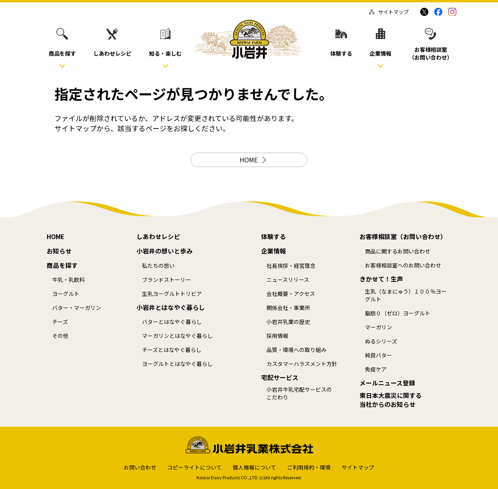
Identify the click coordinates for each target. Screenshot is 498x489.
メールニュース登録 (387, 383)
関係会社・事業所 (288, 307)
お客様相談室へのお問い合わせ (403, 265)
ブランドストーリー (166, 279)
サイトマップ (389, 12)
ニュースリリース (288, 279)
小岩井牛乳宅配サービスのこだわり (299, 393)
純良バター (378, 355)
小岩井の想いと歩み (165, 251)
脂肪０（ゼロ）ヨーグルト (397, 313)
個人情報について (254, 467)
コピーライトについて (194, 467)
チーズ (60, 321)
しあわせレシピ (158, 236)
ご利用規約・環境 (309, 467)
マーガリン (378, 327)
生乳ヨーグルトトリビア (172, 293)
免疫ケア (376, 369)
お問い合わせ (140, 467)
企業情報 (273, 251)
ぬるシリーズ (381, 341)
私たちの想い (158, 265)
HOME (249, 159)
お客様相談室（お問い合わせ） (403, 236)
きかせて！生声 (381, 279)
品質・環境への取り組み (296, 350)
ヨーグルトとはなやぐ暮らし (177, 364)
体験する (273, 236)
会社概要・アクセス (291, 293)
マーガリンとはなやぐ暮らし (177, 335)
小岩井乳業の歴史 (288, 321)
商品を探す (62, 265)
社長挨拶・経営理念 (291, 265)
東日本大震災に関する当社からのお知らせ (390, 400)
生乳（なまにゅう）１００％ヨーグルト (406, 295)
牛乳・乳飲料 (68, 279)
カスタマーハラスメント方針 (302, 364)
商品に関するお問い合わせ (397, 251)
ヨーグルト (65, 293)
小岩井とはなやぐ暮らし (171, 307)
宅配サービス (279, 377)
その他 (60, 335)
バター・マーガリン (76, 307)
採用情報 (277, 335)
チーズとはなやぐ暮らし (172, 350)
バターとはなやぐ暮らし (172, 321)
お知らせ (59, 251)
